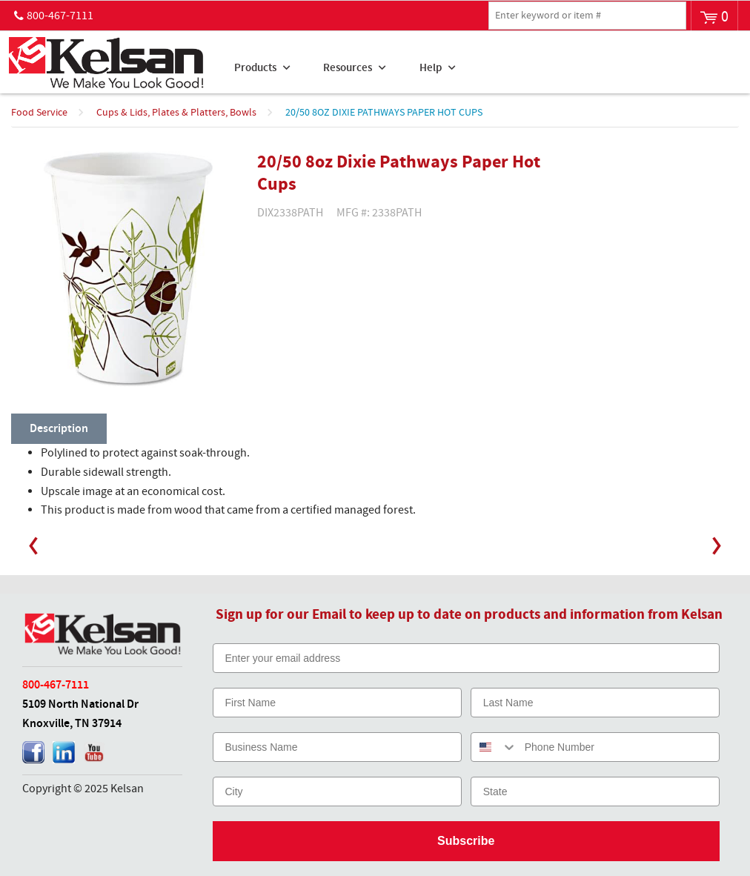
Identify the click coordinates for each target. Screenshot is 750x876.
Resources (347, 68)
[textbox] (587, 15)
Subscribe (465, 840)
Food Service (39, 112)
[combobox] (494, 747)
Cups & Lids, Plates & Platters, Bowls (176, 112)
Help (430, 68)
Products (255, 68)
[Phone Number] (618, 747)
